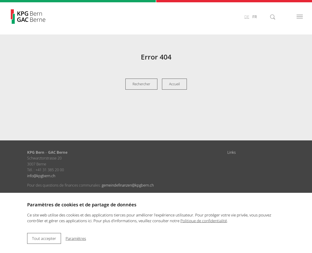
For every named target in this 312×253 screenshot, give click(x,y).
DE (246, 16)
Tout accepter (44, 238)
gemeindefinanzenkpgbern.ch (128, 185)
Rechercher (141, 84)
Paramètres (76, 238)
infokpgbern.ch (41, 175)
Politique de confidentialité (203, 220)
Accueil (174, 84)
